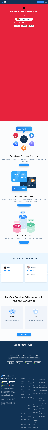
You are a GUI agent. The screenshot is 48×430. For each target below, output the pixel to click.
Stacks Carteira (30, 386)
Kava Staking (29, 396)
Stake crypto (24, 178)
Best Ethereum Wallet (42, 350)
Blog (21, 329)
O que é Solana (41, 343)
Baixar (40, 1)
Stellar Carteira (30, 367)
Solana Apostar (30, 420)
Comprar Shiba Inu (23, 364)
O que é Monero (41, 345)
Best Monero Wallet (42, 353)
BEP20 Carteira (30, 370)
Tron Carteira (29, 359)
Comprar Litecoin (23, 359)
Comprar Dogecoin (23, 361)
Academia (22, 331)
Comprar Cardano (23, 370)
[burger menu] (46, 1)
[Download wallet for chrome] (31, 26)
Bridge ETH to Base (35, 362)
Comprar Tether (23, 350)
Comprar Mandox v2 (24, 141)
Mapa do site (23, 339)
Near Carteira (29, 339)
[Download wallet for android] (17, 26)
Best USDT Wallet (41, 351)
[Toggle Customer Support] (43, 426)
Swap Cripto (24, 101)
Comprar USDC (23, 362)
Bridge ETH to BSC (35, 364)
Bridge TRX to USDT (35, 386)
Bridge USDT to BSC (35, 375)
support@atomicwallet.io (11, 312)
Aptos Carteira (30, 372)
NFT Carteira (29, 353)
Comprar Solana (23, 367)
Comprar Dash (23, 372)
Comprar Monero (23, 356)
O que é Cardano (41, 348)
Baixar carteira (24, 271)
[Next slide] (46, 210)
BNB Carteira (29, 369)
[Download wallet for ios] (24, 26)
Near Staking (29, 401)
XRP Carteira (29, 340)
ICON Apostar (29, 418)
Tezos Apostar (30, 406)
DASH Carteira (30, 380)
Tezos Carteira (30, 351)
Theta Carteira (30, 334)
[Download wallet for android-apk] (28, 299)
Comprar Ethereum (23, 348)
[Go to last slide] (1, 210)
